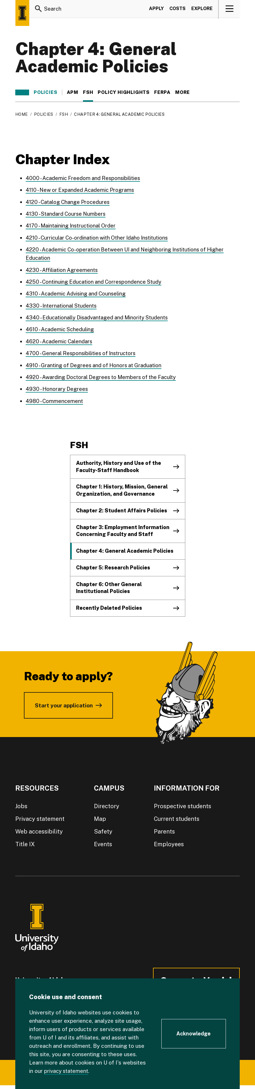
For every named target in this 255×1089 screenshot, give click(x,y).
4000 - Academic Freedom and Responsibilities (84, 178)
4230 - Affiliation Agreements (63, 269)
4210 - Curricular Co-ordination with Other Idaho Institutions (100, 237)
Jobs (21, 804)
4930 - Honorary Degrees (57, 387)
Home (21, 114)
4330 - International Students (62, 304)
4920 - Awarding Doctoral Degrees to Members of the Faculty (103, 375)
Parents (164, 829)
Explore (202, 9)
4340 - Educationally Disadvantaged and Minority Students (99, 316)
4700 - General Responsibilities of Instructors (83, 352)
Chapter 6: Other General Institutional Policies (109, 585)
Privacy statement (40, 816)
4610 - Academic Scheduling (61, 328)
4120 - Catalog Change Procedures (69, 201)
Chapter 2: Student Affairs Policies (121, 508)
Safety (103, 829)
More (185, 92)
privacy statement (67, 1071)
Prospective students (182, 804)
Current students (176, 816)
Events (103, 842)
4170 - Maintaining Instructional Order (72, 225)
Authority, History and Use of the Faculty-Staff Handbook (118, 464)
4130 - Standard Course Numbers (67, 213)
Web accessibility (39, 829)
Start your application (64, 703)
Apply (156, 9)
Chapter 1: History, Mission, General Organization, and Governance (122, 488)
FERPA (162, 92)
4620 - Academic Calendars (60, 340)
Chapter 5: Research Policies (113, 566)
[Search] (38, 9)
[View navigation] (229, 10)
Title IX (25, 842)
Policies (45, 92)
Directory (106, 804)
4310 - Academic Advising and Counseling (77, 292)
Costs (177, 9)
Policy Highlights (124, 92)
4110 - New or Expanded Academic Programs (82, 190)
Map (100, 816)
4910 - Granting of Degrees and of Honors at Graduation (96, 363)
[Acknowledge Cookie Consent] (193, 1033)
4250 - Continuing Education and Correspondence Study (96, 281)
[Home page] (22, 13)
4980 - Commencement (55, 399)
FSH (88, 92)
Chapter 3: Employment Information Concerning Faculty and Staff (122, 528)
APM (72, 92)
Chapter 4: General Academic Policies (124, 549)
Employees (169, 842)
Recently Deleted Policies (109, 606)
